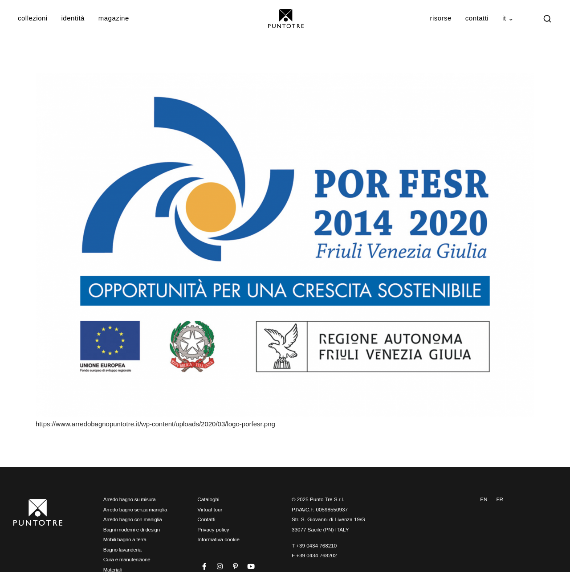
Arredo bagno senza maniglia (135, 509)
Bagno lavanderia (122, 549)
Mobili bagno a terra (125, 539)
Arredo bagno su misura (129, 499)
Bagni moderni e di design (131, 529)
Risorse (441, 18)
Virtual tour (209, 509)
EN (483, 499)
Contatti (477, 18)
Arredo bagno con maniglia (132, 519)
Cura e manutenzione (127, 559)
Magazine (113, 18)
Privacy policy (213, 529)
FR (499, 499)
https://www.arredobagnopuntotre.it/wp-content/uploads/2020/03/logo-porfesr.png (155, 424)
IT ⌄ (508, 18)
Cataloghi (208, 499)
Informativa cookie (218, 539)
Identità (73, 18)
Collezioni (33, 18)
